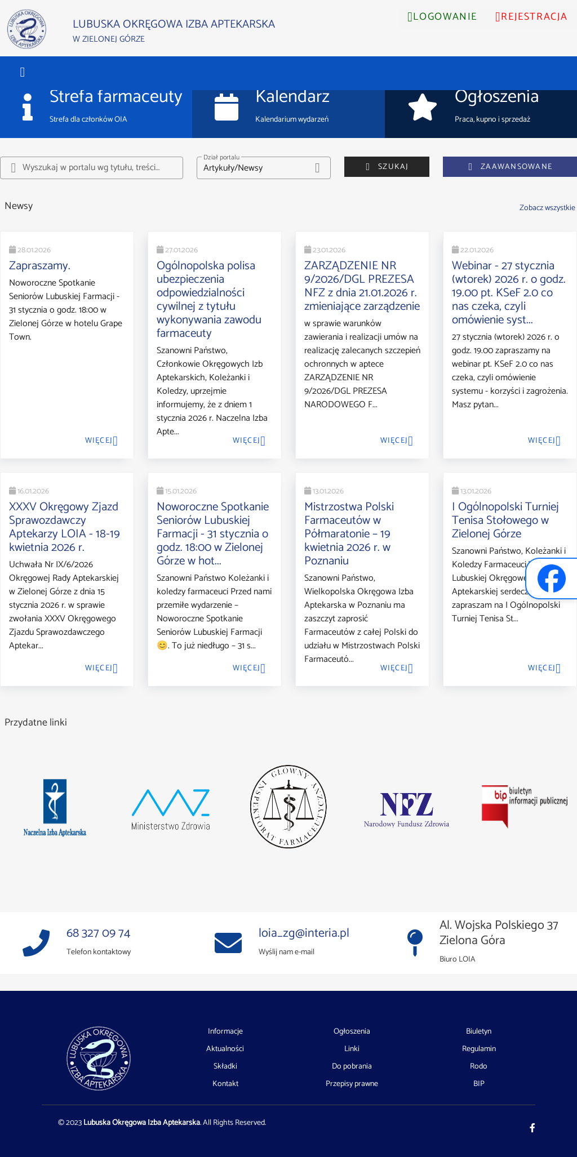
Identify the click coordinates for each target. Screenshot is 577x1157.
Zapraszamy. (39, 266)
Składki (225, 1067)
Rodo (478, 1067)
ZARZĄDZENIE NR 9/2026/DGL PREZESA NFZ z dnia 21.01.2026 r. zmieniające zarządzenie (362, 286)
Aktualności (225, 1049)
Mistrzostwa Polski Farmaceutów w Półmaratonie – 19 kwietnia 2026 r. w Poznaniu (349, 534)
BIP (479, 1084)
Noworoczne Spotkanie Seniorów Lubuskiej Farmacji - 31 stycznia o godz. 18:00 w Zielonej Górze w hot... (213, 534)
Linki (351, 1049)
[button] (22, 72)
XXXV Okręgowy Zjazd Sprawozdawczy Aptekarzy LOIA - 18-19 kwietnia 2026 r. (64, 527)
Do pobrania (352, 1067)
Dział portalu (221, 157)
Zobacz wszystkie (547, 208)
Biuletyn (478, 1032)
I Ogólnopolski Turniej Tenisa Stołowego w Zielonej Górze (505, 520)
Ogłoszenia (352, 1032)
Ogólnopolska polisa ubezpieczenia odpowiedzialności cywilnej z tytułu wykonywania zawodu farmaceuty (209, 299)
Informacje (225, 1032)
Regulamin (479, 1049)
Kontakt (225, 1084)
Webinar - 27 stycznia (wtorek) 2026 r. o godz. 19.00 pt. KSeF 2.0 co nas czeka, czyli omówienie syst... (509, 293)
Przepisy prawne (352, 1084)
